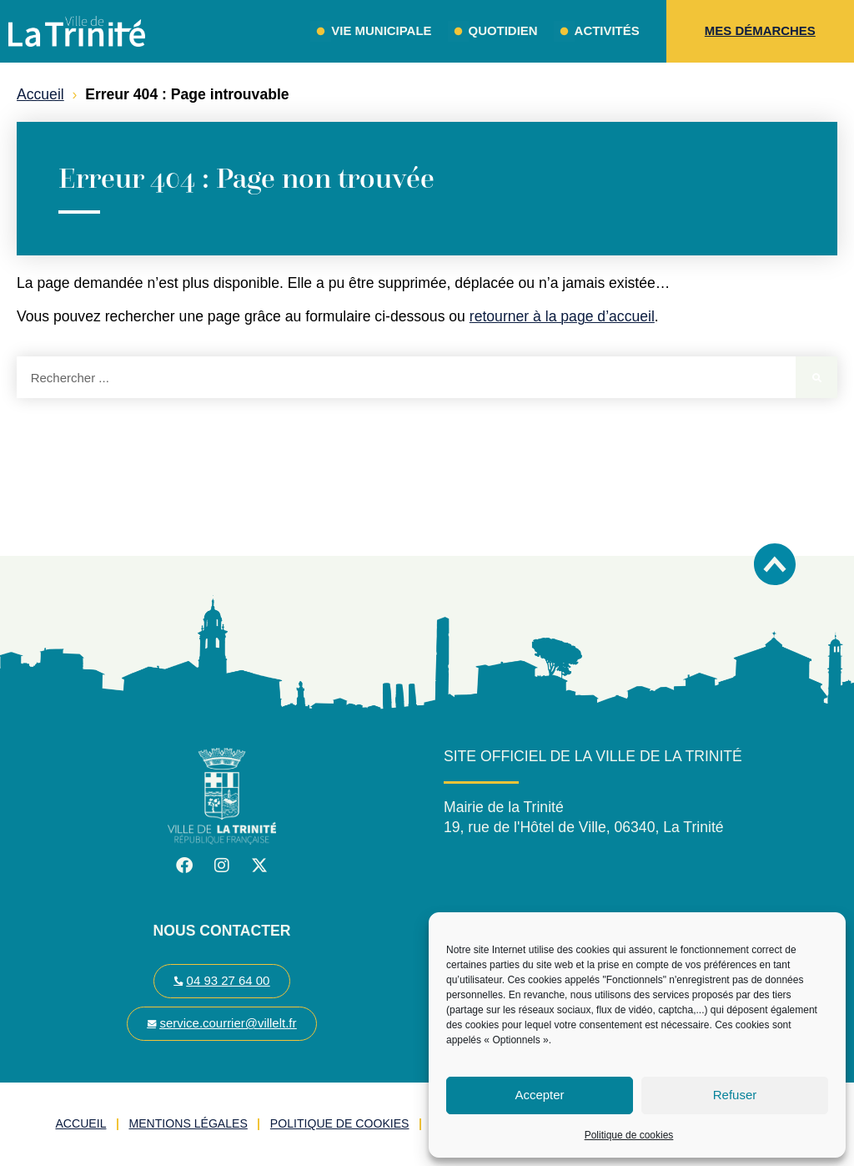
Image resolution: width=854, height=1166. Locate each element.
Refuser (735, 1095)
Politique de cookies (629, 1135)
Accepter (539, 1095)
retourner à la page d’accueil (562, 316)
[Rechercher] (816, 377)
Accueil (40, 94)
